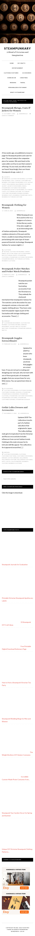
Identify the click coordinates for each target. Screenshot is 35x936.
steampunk (13, 328)
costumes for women (15, 182)
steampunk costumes (9, 397)
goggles (19, 392)
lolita (8, 461)
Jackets (7, 177)
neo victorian (7, 255)
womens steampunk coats (22, 195)
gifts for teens (12, 253)
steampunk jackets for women (13, 189)
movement (5, 326)
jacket (4, 186)
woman (20, 193)
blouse (6, 251)
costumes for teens (9, 456)
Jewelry (7, 321)
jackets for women (14, 186)
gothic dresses (13, 458)
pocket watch (15, 326)
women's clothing (8, 260)
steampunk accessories (10, 394)
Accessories (8, 388)
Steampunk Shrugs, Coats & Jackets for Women (16, 109)
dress (4, 253)
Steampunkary (17, 48)
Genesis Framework (21, 929)
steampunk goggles (23, 399)
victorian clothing (22, 259)
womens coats (7, 195)
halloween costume (23, 184)
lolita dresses (16, 461)
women (25, 193)
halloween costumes (25, 459)
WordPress (15, 931)
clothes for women (18, 178)
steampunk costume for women (20, 396)
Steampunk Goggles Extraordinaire (12, 339)
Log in (22, 931)
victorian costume (14, 191)
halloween (11, 184)
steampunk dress (8, 259)
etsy (25, 182)
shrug (24, 186)
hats (3, 461)
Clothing (7, 250)
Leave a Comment (8, 115)
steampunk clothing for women (21, 257)
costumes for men (8, 392)
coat (12, 180)
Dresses (7, 452)
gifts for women (24, 253)
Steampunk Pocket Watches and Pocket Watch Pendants (16, 270)
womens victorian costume (12, 197)
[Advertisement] (17, 22)
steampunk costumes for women (14, 188)
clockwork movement (12, 323)
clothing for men (14, 324)
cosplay (18, 180)
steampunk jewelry (24, 328)
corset (27, 251)
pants (15, 255)
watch (4, 330)
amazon (7, 178)
